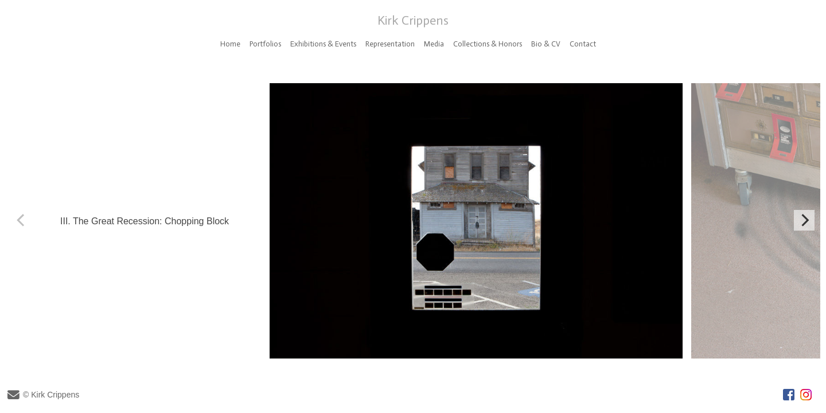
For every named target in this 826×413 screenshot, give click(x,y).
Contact (583, 44)
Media (434, 44)
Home (230, 44)
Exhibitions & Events (323, 44)
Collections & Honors (487, 44)
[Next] (804, 220)
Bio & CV (545, 44)
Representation (390, 44)
